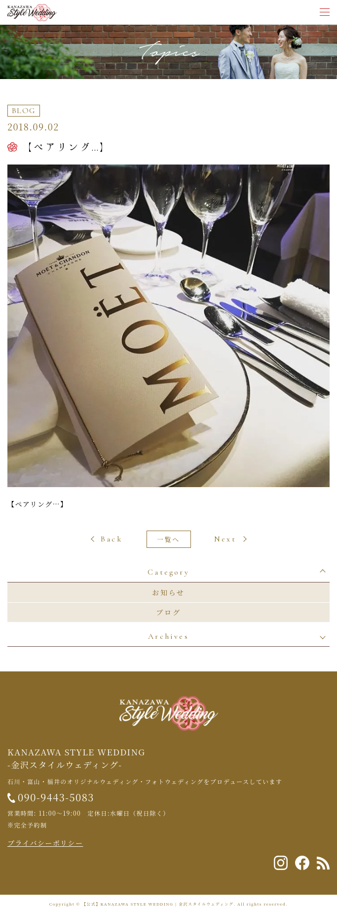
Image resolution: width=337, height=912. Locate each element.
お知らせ (168, 592)
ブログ (168, 612)
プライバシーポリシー (45, 843)
